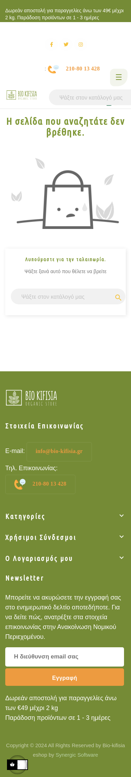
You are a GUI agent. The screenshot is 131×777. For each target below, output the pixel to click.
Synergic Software (76, 755)
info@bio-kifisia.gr (59, 451)
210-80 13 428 (40, 484)
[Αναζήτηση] (68, 296)
